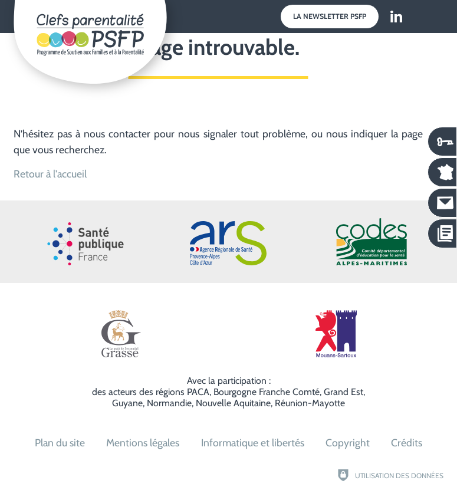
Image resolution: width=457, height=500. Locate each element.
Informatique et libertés (252, 442)
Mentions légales (142, 442)
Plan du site (60, 442)
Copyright (348, 442)
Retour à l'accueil (50, 173)
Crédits (406, 442)
